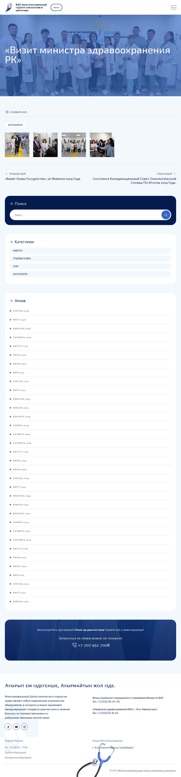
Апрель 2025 (21, 381)
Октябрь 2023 (21, 530)
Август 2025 (20, 346)
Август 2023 (20, 548)
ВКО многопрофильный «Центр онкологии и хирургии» (147, 770)
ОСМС (16, 266)
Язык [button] (56, 7)
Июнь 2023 (19, 566)
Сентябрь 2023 (22, 539)
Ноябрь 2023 (21, 522)
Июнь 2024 (20, 469)
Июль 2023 (19, 557)
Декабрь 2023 (21, 513)
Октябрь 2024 (21, 434)
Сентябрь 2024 (22, 442)
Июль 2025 (19, 354)
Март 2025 (19, 390)
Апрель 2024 (21, 478)
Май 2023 (18, 574)
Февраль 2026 (22, 328)
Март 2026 (19, 319)
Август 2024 (20, 451)
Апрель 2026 (21, 310)
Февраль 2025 (21, 398)
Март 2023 (19, 592)
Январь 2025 (20, 407)
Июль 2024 (19, 460)
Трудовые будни (22, 258)
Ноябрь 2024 (21, 425)
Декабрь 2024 (21, 416)
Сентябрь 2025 (22, 337)
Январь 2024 (20, 504)
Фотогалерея (15, 125)
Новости (17, 250)
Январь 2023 (20, 601)
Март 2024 (19, 486)
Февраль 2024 (21, 495)
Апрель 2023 (20, 583)
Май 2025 (18, 372)
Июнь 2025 (20, 363)
